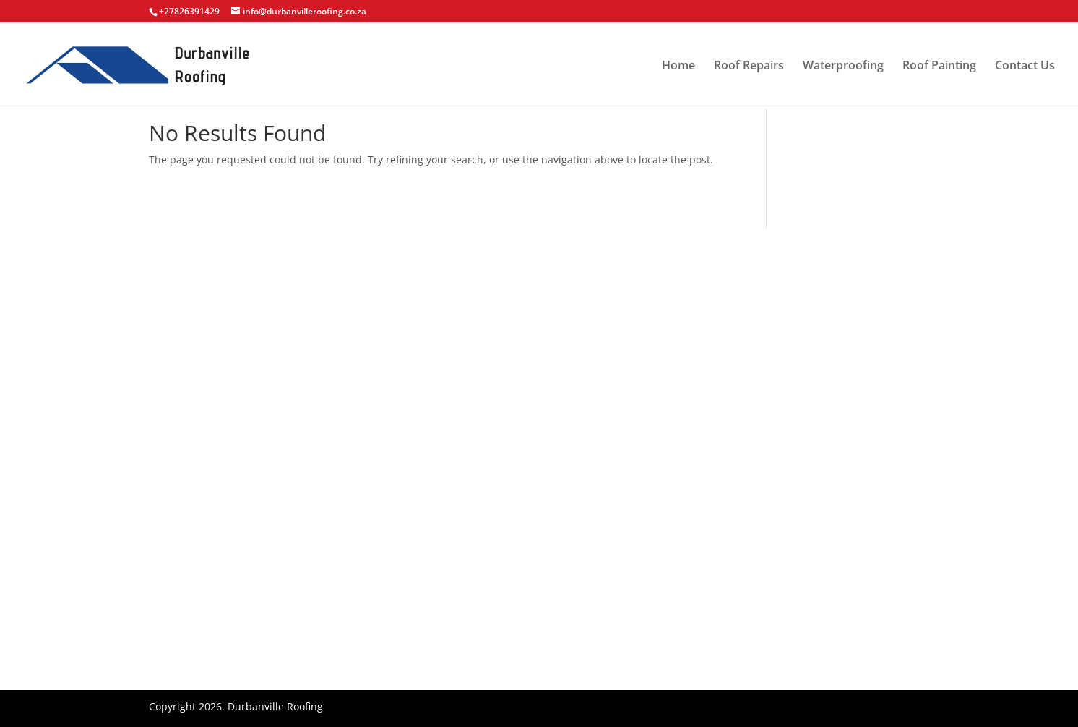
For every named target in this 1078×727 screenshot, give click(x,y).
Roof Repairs (749, 66)
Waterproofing (843, 66)
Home (678, 66)
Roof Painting (939, 66)
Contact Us (1025, 66)
